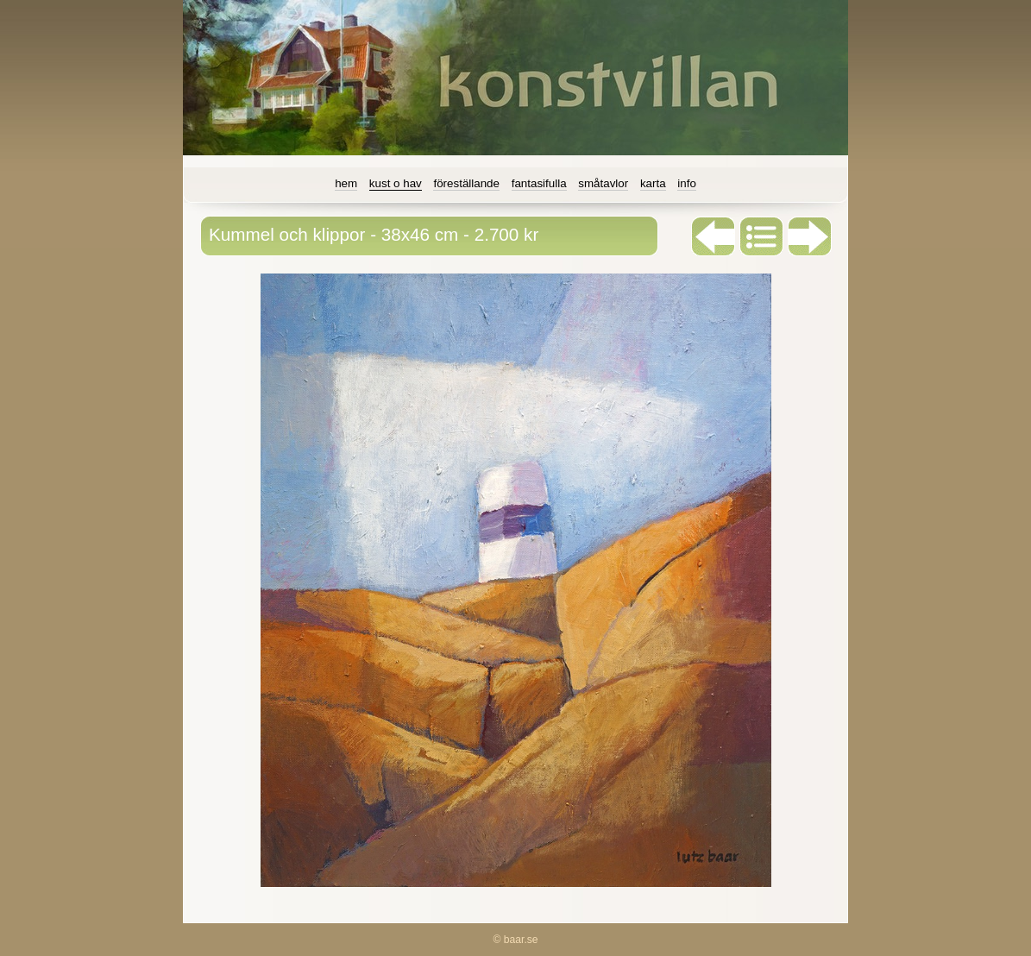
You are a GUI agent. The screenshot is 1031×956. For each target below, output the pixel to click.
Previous (713, 236)
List (762, 236)
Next (810, 236)
